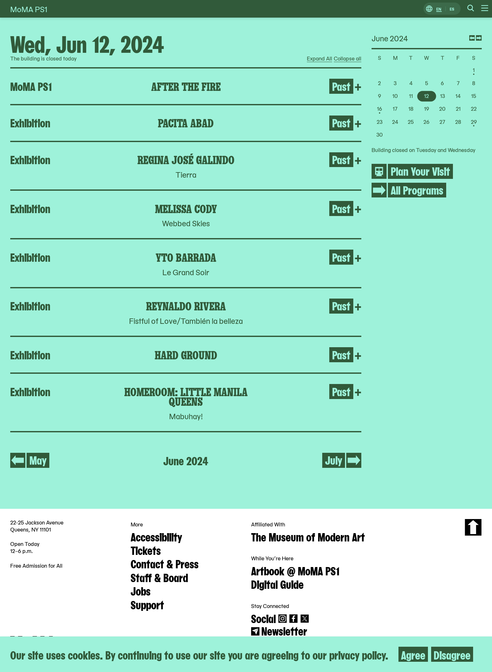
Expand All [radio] (319, 58)
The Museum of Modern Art (308, 536)
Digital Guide (277, 583)
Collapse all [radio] (347, 58)
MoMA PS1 (28, 9)
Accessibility (156, 536)
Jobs (141, 590)
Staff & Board (159, 577)
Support (147, 604)
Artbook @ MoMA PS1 (295, 570)
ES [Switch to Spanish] (452, 8)
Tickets (146, 549)
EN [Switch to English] (438, 8)
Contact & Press (165, 563)
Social (263, 618)
